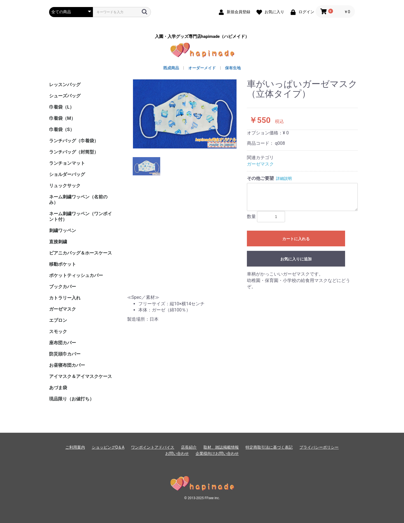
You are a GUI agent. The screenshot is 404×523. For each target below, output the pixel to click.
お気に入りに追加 (296, 259)
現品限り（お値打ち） (71, 399)
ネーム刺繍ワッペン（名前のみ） (78, 199)
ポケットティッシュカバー (76, 275)
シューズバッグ (65, 95)
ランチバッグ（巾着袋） (73, 140)
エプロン (58, 320)
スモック (58, 331)
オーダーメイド (202, 68)
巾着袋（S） (61, 129)
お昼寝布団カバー (67, 365)
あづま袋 (58, 387)
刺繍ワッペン (62, 230)
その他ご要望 (260, 178)
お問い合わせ (177, 453)
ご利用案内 (75, 447)
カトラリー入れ (65, 298)
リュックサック (65, 185)
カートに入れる (296, 239)
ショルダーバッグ (67, 174)
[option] (185, 113)
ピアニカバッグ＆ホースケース (80, 253)
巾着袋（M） (62, 118)
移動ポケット (62, 264)
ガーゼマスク (62, 309)
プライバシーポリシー (319, 447)
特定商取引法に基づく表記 (269, 447)
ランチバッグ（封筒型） (73, 152)
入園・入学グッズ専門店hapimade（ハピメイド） (202, 36)
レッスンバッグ (65, 84)
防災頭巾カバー (65, 354)
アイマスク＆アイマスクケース (80, 376)
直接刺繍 (58, 241)
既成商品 (171, 68)
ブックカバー (62, 286)
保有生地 (233, 68)
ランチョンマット (67, 163)
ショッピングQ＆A (108, 447)
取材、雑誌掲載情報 (221, 447)
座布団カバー (62, 342)
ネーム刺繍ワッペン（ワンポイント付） (80, 216)
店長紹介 (189, 447)
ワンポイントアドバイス (152, 447)
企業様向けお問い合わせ (217, 453)
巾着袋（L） (61, 107)
